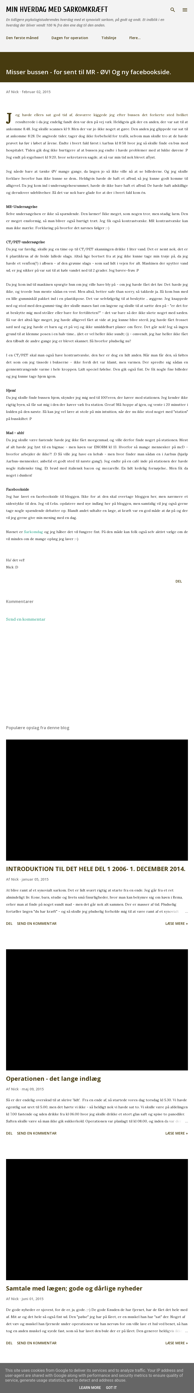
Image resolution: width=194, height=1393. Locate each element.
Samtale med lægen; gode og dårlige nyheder (74, 1288)
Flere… (135, 37)
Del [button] (179, 581)
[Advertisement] (97, 673)
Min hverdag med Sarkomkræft (57, 9)
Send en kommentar (25, 619)
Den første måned (22, 37)
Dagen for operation (70, 37)
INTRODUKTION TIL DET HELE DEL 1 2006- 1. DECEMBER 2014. (95, 868)
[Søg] (173, 9)
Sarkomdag (33, 532)
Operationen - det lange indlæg (53, 1078)
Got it (111, 1388)
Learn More (90, 1388)
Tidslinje (108, 37)
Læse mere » (176, 923)
